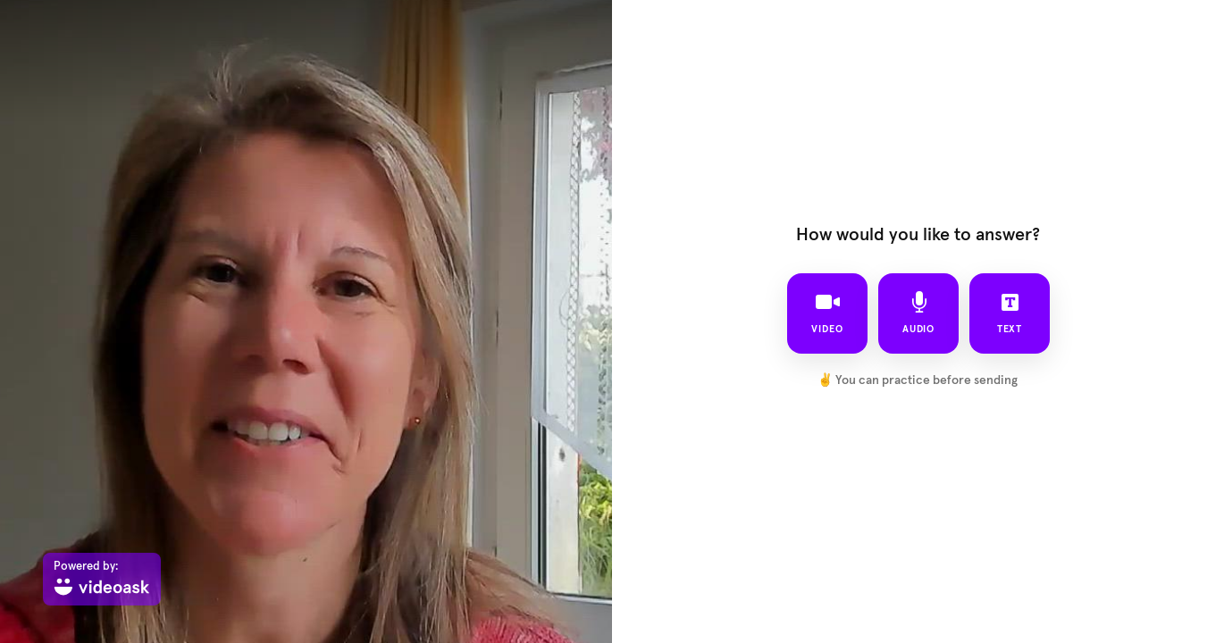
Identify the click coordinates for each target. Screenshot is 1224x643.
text (1009, 312)
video (827, 312)
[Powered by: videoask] (102, 579)
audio (918, 312)
